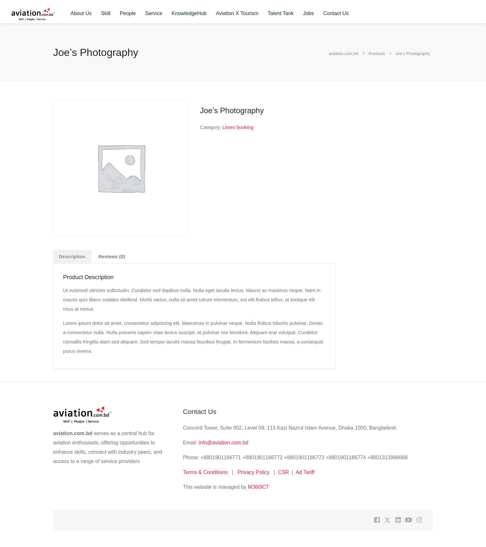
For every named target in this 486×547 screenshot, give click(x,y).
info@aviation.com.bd (223, 442)
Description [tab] (72, 256)
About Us (81, 13)
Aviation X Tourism (237, 13)
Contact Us (336, 13)
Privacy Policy (254, 472)
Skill (105, 13)
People (128, 13)
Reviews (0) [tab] (111, 256)
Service (153, 13)
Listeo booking (238, 127)
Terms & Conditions (205, 472)
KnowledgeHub (189, 13)
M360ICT (258, 487)
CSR (283, 472)
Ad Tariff (305, 472)
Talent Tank (281, 13)
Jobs (308, 13)
